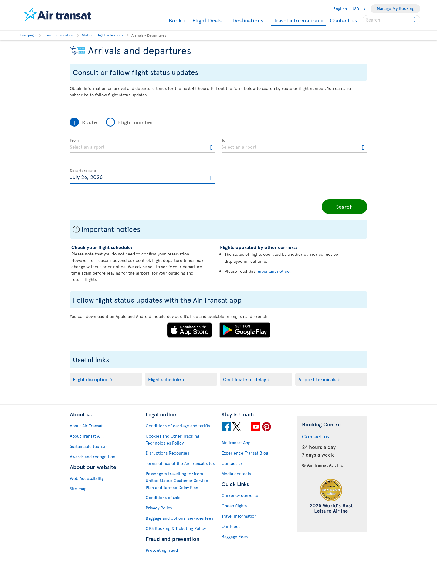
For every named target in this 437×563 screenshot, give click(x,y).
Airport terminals (317, 379)
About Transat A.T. (87, 436)
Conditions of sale (163, 497)
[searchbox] (391, 19)
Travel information (295, 20)
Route (89, 122)
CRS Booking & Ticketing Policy (176, 528)
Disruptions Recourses (167, 453)
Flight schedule (164, 379)
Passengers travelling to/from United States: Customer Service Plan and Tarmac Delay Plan (177, 480)
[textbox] (142, 146)
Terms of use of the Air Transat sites (180, 463)
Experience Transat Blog (245, 453)
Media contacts (236, 473)
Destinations (247, 20)
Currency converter (241, 495)
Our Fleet (231, 526)
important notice (273, 271)
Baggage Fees (235, 536)
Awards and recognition (92, 456)
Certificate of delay (244, 379)
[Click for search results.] (415, 19)
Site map (78, 488)
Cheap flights (234, 505)
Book (174, 20)
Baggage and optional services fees (179, 518)
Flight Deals (206, 20)
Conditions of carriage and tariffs (178, 425)
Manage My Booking (395, 8)
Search (344, 206)
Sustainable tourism (89, 446)
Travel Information (239, 516)
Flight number (135, 122)
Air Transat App (236, 442)
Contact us (343, 20)
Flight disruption (91, 379)
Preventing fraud (162, 550)
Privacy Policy (159, 508)
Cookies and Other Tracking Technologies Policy (172, 439)
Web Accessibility (86, 478)
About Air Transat (86, 425)
